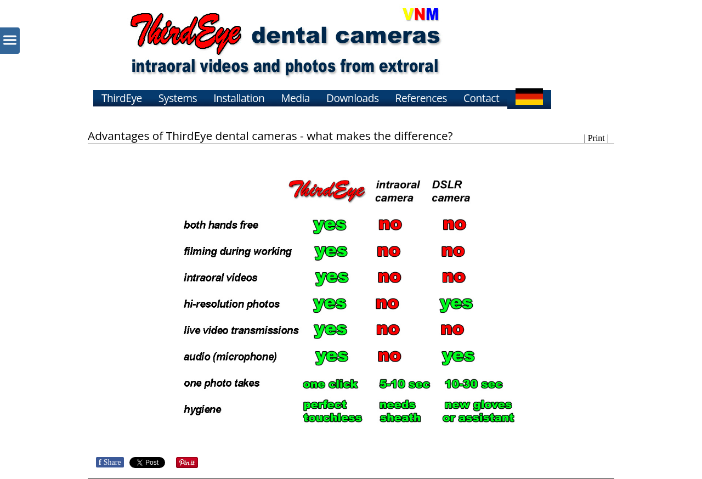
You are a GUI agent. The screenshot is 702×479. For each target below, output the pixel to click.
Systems (177, 98)
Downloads (352, 98)
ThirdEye (121, 98)
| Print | (596, 138)
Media (295, 98)
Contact (481, 98)
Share (110, 462)
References (421, 98)
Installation (238, 98)
